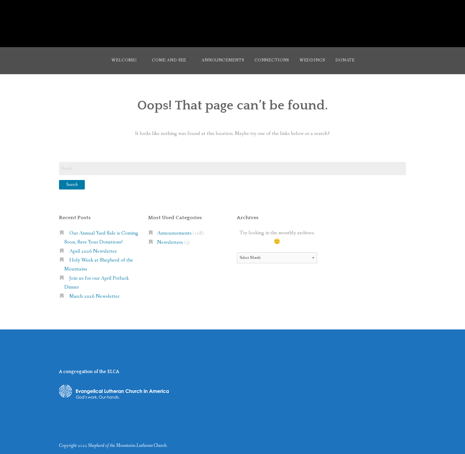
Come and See (166, 59)
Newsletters (170, 240)
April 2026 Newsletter (93, 249)
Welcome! (119, 59)
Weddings (315, 59)
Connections (273, 59)
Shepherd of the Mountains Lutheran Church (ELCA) (233, 20)
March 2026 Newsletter (94, 294)
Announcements (222, 59)
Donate (349, 59)
